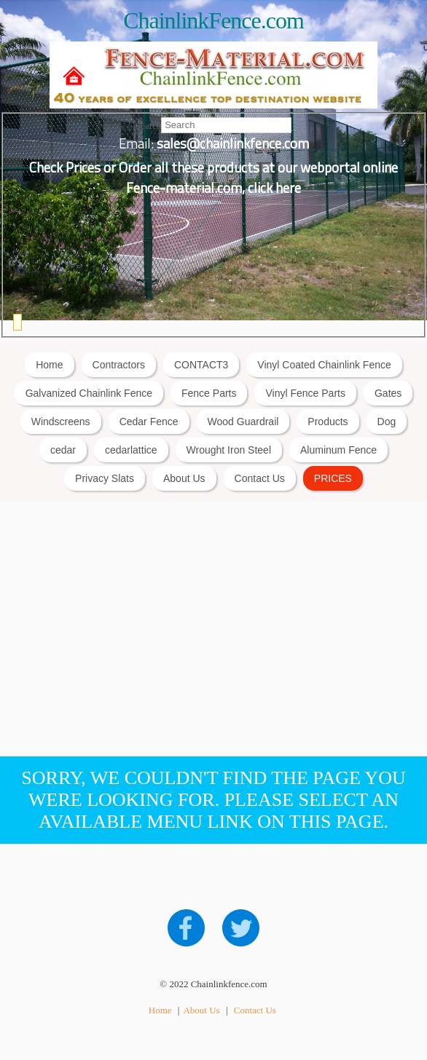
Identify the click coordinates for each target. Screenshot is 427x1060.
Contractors (119, 365)
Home (49, 365)
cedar (63, 450)
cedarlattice (131, 450)
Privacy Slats (104, 478)
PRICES (333, 478)
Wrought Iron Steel (229, 450)
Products (327, 421)
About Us (184, 478)
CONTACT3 (201, 365)
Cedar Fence (149, 421)
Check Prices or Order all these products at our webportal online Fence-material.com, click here (213, 177)
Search (148, 124)
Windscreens (60, 421)
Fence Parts (208, 393)
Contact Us (260, 478)
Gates (388, 393)
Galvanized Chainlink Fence (89, 393)
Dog (386, 421)
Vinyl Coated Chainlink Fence (324, 365)
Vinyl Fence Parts (305, 393)
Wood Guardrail (243, 421)
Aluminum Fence (338, 450)
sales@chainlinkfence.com (233, 143)
